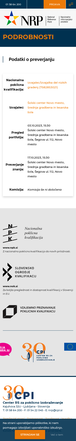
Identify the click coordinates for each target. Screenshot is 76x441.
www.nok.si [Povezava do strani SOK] (10, 286)
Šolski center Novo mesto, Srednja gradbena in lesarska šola (48, 107)
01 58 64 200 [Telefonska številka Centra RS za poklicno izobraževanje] (14, 410)
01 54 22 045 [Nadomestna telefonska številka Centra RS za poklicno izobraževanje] (35, 410)
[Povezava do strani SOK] (19, 270)
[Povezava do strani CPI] (38, 352)
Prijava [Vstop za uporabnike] (54, 4)
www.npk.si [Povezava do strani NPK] (10, 247)
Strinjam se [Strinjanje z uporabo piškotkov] (29, 434)
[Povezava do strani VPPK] (29, 310)
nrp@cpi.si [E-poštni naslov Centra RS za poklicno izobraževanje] (55, 410)
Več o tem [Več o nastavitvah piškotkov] (57, 434)
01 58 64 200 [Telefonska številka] (13, 4)
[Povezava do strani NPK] (23, 232)
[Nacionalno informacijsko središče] (38, 18)
